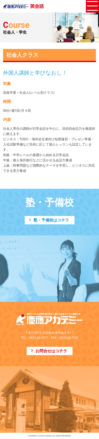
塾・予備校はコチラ (51, 220)
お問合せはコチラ (51, 351)
